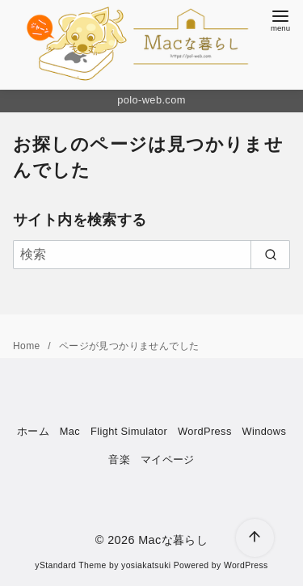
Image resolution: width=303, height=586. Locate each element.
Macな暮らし (173, 539)
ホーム (33, 431)
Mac (70, 431)
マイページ (168, 459)
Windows (264, 431)
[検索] (151, 254)
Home (28, 346)
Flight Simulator (128, 431)
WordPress (205, 431)
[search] (270, 254)
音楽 (119, 459)
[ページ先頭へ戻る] (255, 538)
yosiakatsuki (145, 565)
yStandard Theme (70, 565)
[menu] (280, 19)
